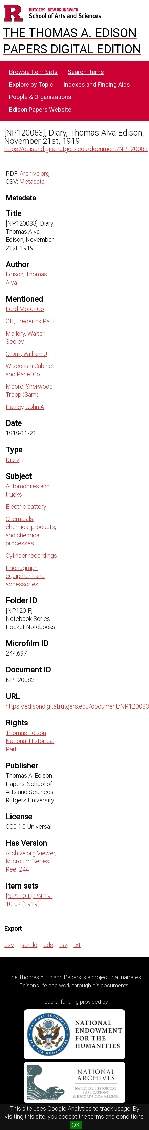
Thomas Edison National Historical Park (30, 741)
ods (48, 944)
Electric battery (26, 506)
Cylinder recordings (31, 555)
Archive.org (34, 173)
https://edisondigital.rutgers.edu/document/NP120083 (76, 149)
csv (9, 944)
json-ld (28, 944)
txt (77, 944)
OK (76, 1124)
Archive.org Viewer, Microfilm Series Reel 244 (31, 861)
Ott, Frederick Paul (30, 321)
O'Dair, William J (26, 353)
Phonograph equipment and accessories (25, 576)
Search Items (86, 71)
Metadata (32, 181)
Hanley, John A (25, 406)
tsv (63, 944)
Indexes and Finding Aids (96, 84)
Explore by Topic (31, 84)
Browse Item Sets (33, 71)
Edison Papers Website (40, 109)
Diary (12, 459)
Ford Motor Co (25, 308)
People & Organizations (40, 97)
